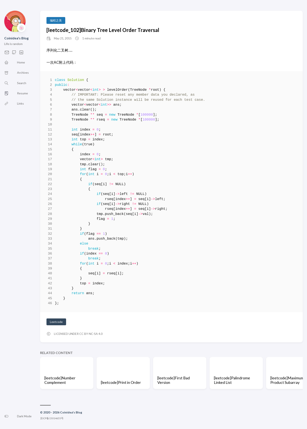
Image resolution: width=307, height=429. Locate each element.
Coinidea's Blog (16, 38)
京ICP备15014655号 (52, 418)
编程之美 (56, 20)
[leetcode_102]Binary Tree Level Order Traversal (102, 30)
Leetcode (56, 322)
